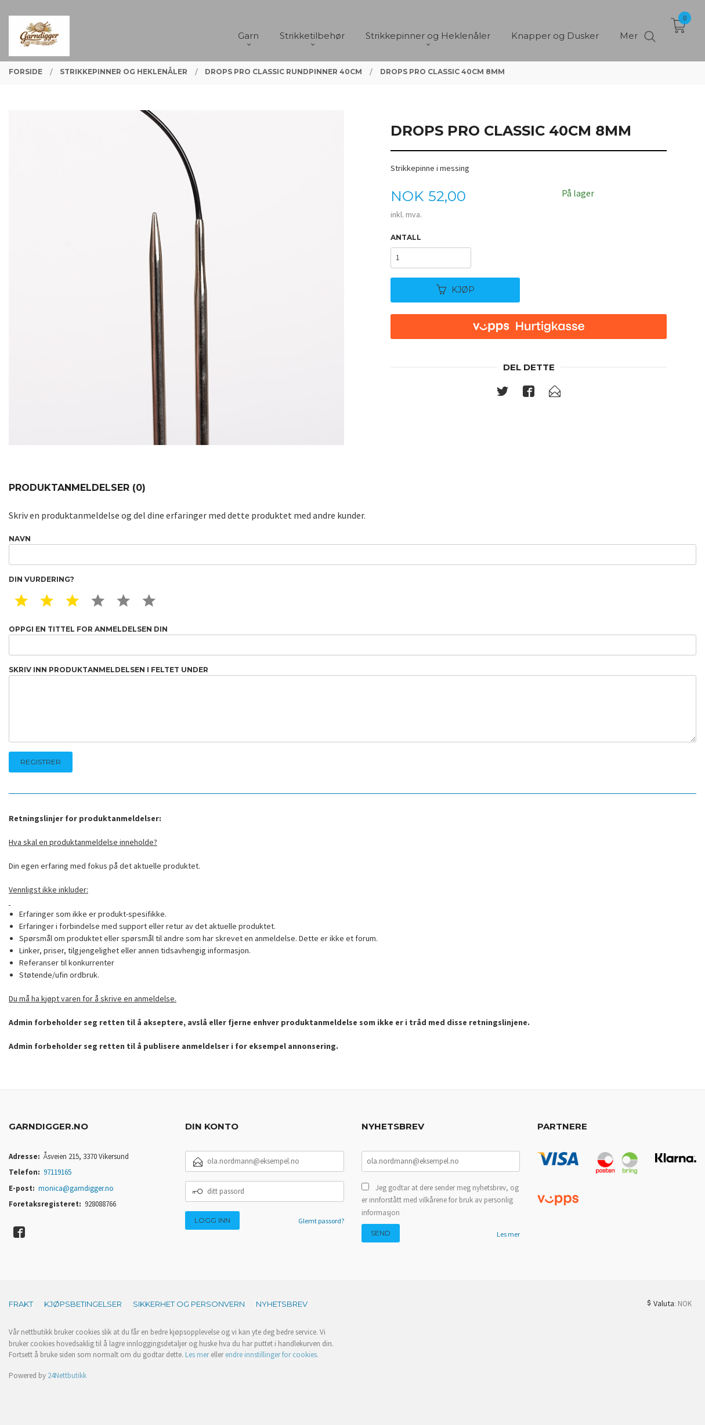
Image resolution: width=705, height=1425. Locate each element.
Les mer (508, 1234)
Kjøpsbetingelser (83, 1304)
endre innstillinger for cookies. (272, 1355)
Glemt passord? (321, 1220)
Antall (406, 237)
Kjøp (455, 290)
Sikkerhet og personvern (189, 1304)
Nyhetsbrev (282, 1304)
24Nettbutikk (67, 1375)
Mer (629, 29)
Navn (352, 549)
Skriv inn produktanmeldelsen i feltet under (352, 703)
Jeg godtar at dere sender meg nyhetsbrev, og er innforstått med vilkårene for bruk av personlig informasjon (440, 1200)
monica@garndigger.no (76, 1188)
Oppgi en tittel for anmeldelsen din (352, 640)
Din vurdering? (41, 579)
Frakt (21, 1304)
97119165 (57, 1172)
